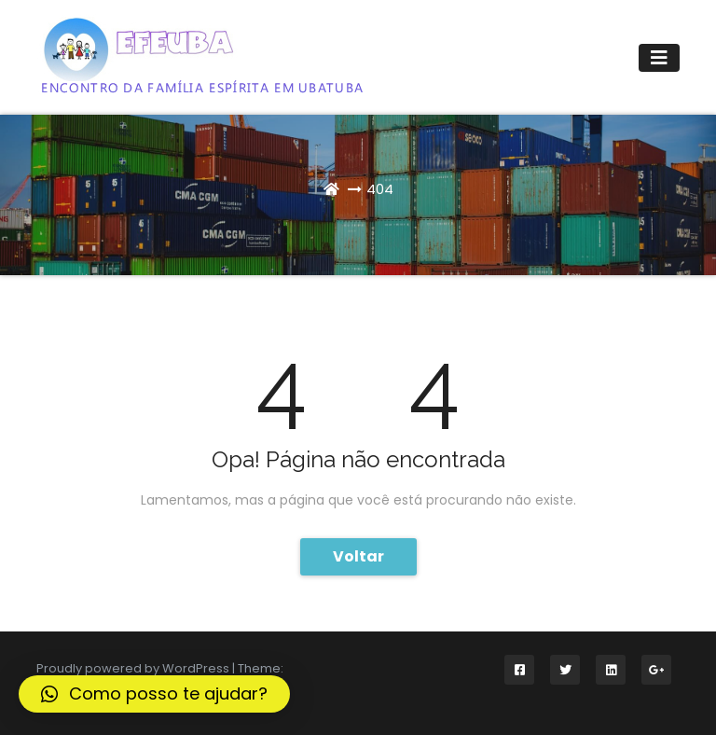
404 (379, 189)
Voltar (358, 556)
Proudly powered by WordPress (134, 668)
